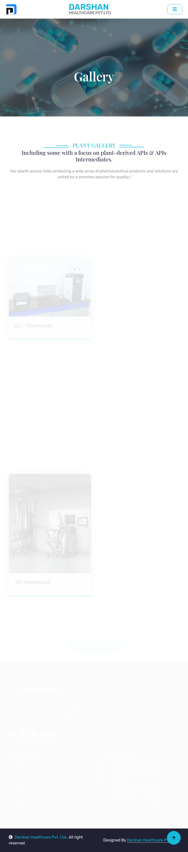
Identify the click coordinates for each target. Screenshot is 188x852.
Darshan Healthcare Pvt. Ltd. (38, 837)
